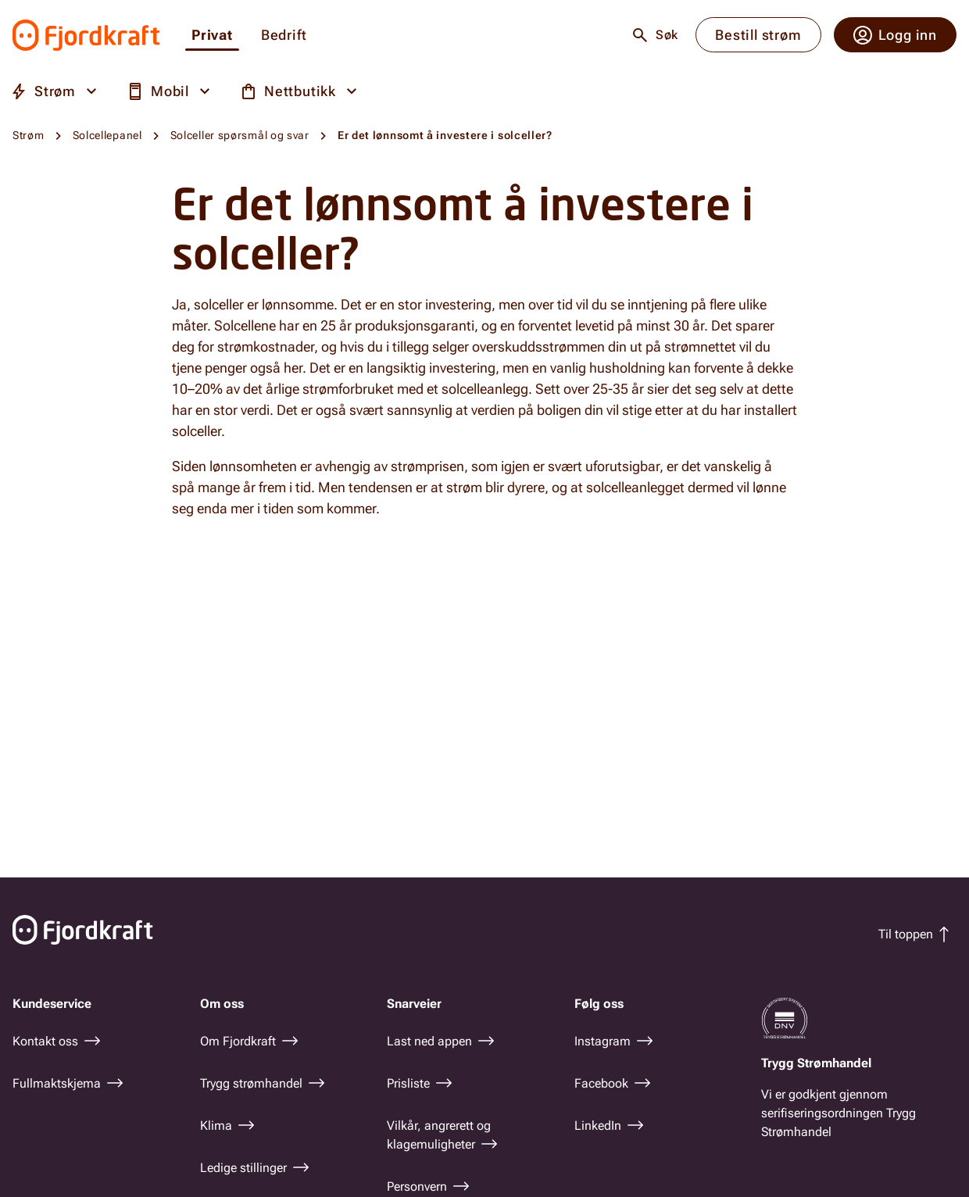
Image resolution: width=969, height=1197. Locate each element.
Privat (212, 35)
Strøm (29, 135)
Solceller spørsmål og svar (239, 135)
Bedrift (284, 35)
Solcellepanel (107, 135)
